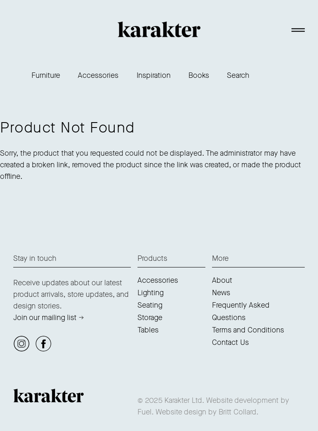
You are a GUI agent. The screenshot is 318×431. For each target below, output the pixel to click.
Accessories (98, 75)
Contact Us (230, 342)
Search (238, 75)
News (221, 293)
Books (198, 75)
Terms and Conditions (248, 330)
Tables (148, 330)
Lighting (150, 293)
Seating (149, 305)
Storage (149, 318)
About (222, 280)
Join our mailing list (45, 318)
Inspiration (154, 75)
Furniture (45, 75)
